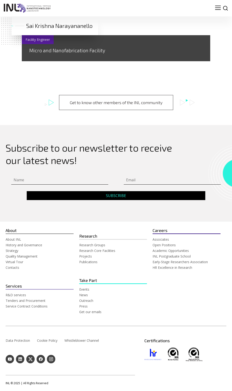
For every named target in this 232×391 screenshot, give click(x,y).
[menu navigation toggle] (218, 8)
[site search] (225, 8)
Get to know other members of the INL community (116, 102)
